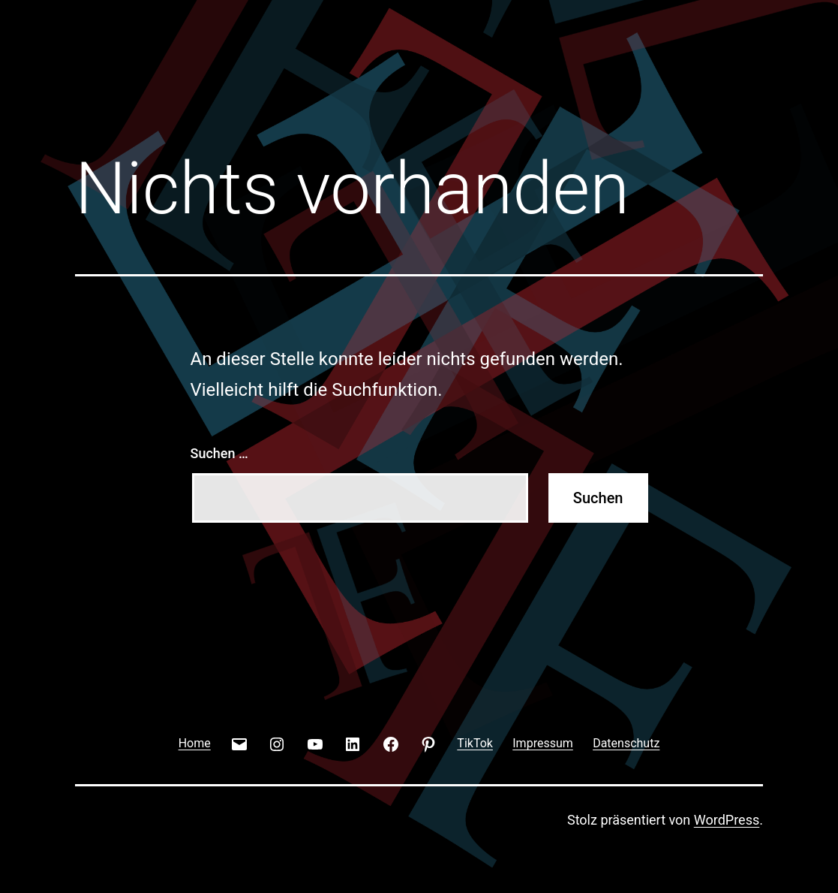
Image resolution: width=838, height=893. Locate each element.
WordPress (726, 820)
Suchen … (219, 453)
